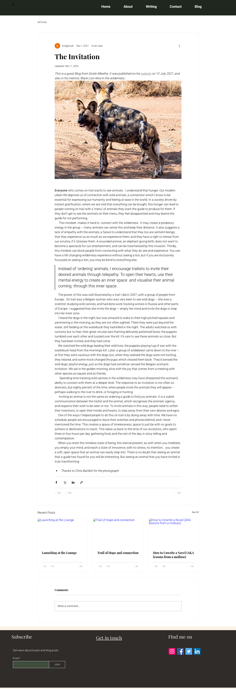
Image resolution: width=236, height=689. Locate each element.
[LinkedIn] (197, 651)
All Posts (42, 22)
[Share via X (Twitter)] (64, 482)
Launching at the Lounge (59, 553)
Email (16, 658)
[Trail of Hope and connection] (118, 532)
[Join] (57, 664)
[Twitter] (188, 651)
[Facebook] (180, 651)
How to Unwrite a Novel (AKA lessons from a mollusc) (173, 555)
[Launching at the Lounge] (62, 532)
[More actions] (179, 46)
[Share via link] (81, 482)
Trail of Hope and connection (117, 553)
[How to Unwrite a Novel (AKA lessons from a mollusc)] (173, 532)
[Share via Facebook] (56, 482)
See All (195, 512)
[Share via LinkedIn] (73, 482)
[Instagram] (172, 651)
